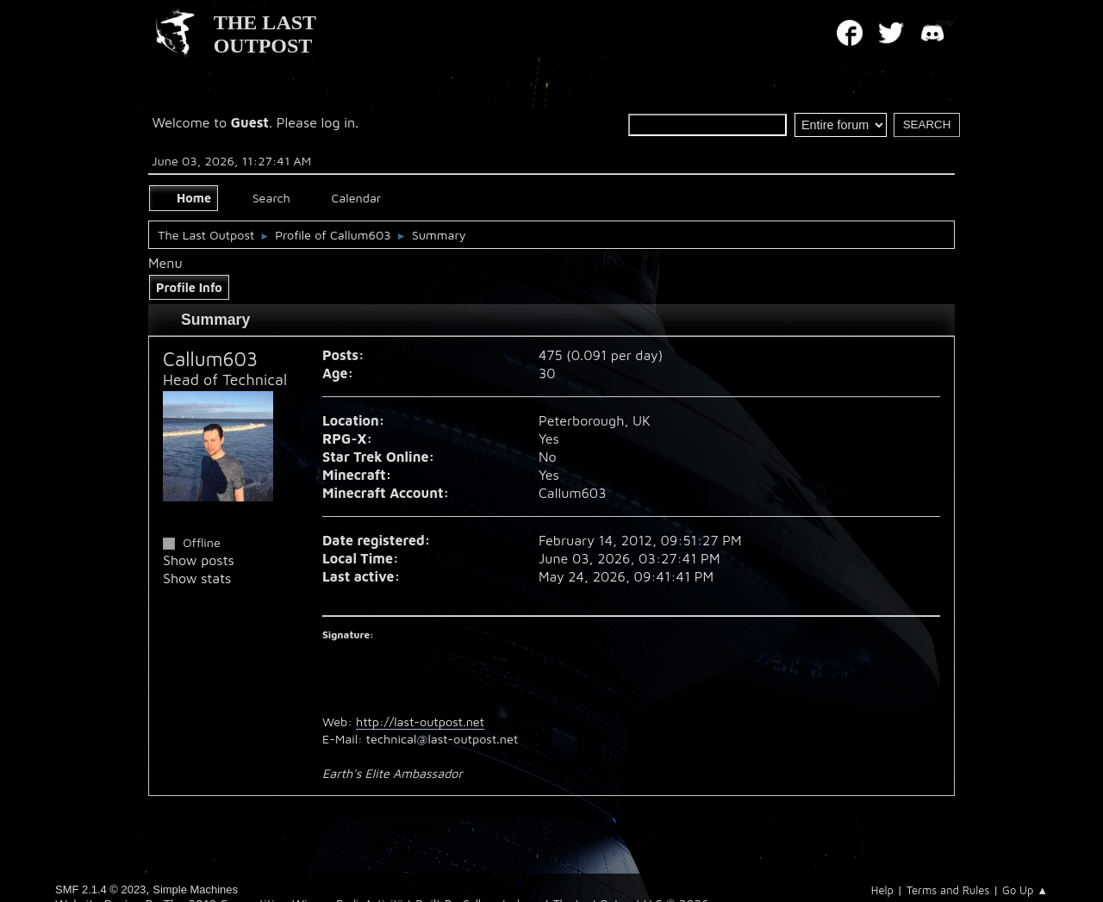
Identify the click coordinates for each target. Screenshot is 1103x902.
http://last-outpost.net (420, 721)
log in (338, 122)
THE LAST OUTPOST (265, 34)
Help (882, 890)
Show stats (197, 578)
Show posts (198, 560)
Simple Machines (195, 889)
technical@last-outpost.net (442, 738)
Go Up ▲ (1025, 890)
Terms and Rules (948, 890)
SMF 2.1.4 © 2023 (100, 889)
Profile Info (189, 287)
